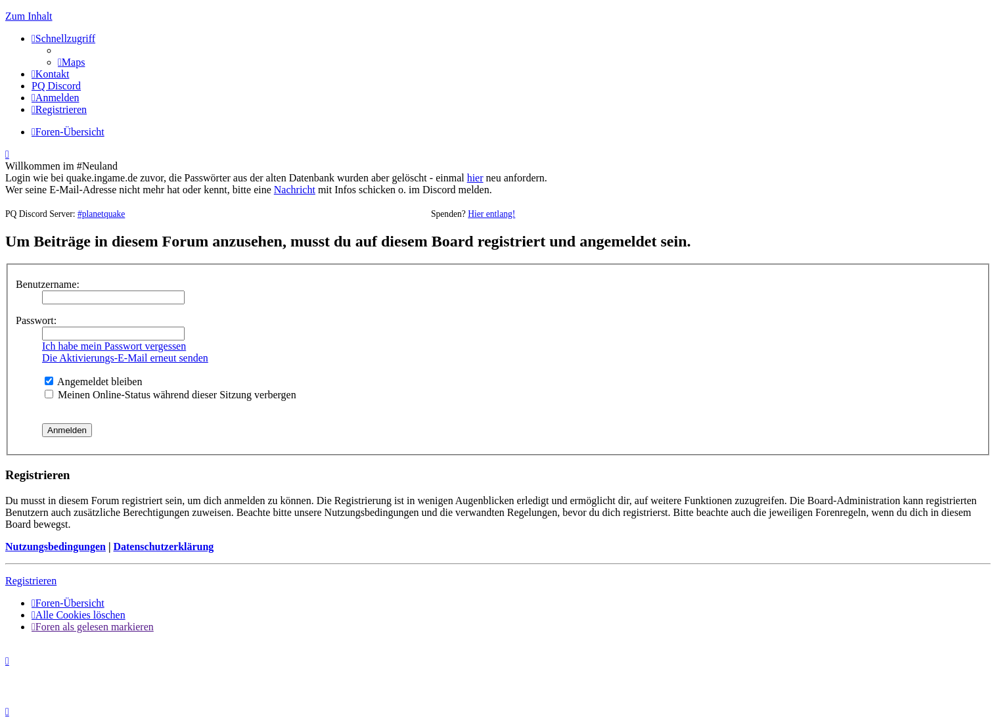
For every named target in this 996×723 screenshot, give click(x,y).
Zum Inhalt (29, 16)
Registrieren (31, 580)
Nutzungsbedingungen (55, 546)
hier (475, 177)
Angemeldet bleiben (93, 381)
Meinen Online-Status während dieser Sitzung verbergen (170, 394)
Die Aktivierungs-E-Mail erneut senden (125, 357)
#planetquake (101, 214)
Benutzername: (47, 284)
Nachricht (294, 189)
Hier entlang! (491, 214)
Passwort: (36, 320)
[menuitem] (71, 62)
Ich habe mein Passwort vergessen (114, 346)
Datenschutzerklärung (163, 546)
